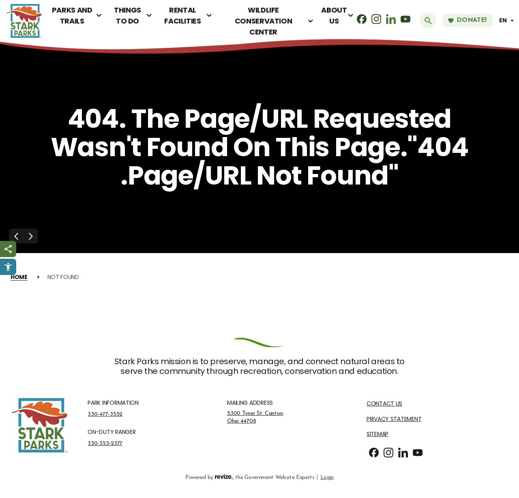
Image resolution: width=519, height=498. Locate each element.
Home (19, 277)
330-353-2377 (105, 443)
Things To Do (127, 15)
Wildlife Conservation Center (263, 21)
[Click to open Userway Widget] (8, 267)
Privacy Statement (394, 419)
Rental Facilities (182, 15)
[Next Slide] (31, 236)
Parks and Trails (72, 15)
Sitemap (377, 434)
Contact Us (384, 404)
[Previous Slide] (16, 236)
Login (327, 477)
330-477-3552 (105, 414)
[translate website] (507, 20)
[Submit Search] (428, 21)
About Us (334, 15)
